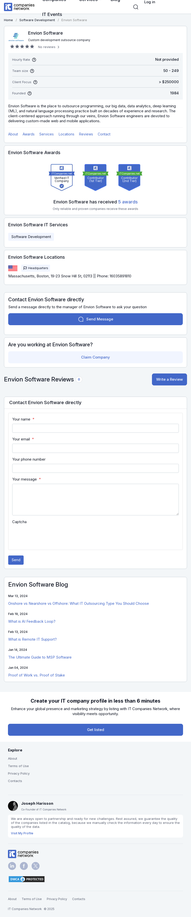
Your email (21, 439)
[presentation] (50, 536)
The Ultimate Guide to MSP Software (40, 657)
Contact (104, 134)
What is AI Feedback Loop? (31, 621)
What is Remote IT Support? (32, 639)
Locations (66, 134)
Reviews (86, 134)
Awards (29, 134)
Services (46, 134)
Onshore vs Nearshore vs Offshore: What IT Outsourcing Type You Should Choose (78, 603)
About (13, 134)
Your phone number (29, 459)
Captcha (19, 521)
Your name (21, 419)
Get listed (95, 729)
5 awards (128, 201)
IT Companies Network (25, 909)
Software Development (31, 236)
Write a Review (169, 379)
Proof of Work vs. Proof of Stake (36, 675)
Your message (24, 479)
